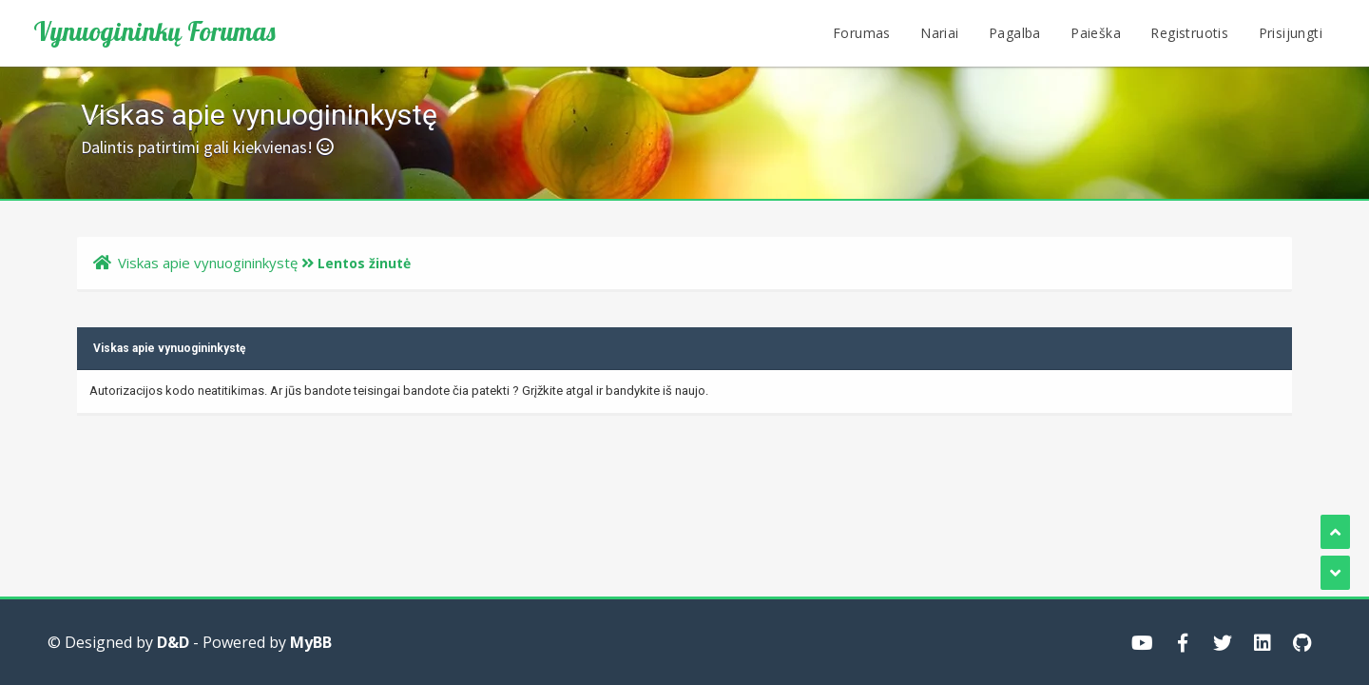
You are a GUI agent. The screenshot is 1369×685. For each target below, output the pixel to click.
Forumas (862, 33)
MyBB (311, 642)
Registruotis (1189, 33)
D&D (173, 642)
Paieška (1095, 33)
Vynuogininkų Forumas (154, 31)
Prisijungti (1290, 33)
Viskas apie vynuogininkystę (208, 262)
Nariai (939, 33)
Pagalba (1015, 33)
